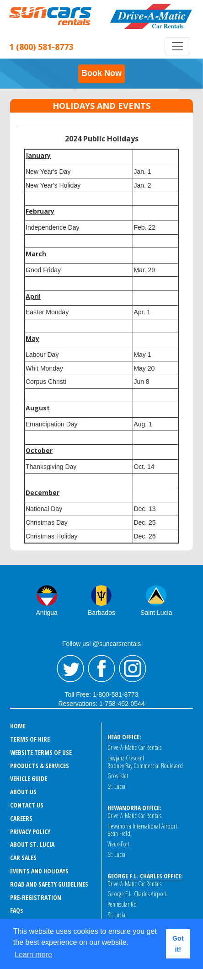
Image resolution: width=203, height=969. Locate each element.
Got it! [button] (178, 944)
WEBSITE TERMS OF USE (41, 752)
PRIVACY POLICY (30, 831)
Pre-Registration (35, 897)
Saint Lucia (156, 612)
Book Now (101, 73)
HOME (18, 725)
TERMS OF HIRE (30, 739)
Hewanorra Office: (134, 807)
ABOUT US (23, 791)
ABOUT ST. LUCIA (32, 844)
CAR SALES (23, 857)
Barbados (101, 612)
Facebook (101, 669)
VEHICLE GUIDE (28, 778)
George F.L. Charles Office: (145, 876)
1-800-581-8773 (116, 694)
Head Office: (124, 736)
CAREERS (21, 818)
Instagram (132, 669)
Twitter (70, 669)
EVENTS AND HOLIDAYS (39, 871)
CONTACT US (26, 805)
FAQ (16, 910)
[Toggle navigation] (177, 46)
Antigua (46, 612)
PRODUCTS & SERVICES (39, 765)
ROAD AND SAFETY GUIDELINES (49, 884)
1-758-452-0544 (122, 703)
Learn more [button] (33, 954)
